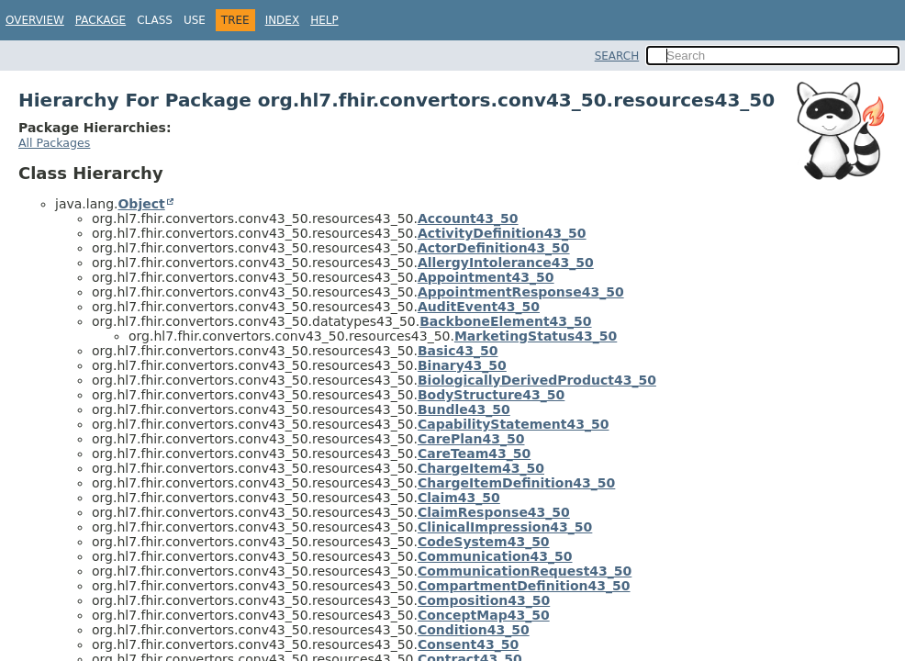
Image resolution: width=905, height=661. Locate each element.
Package (100, 20)
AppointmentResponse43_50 (521, 292)
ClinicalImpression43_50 (505, 527)
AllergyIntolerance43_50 (506, 262)
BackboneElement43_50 (505, 321)
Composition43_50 (484, 600)
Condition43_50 (474, 629)
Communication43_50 (495, 556)
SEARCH (617, 56)
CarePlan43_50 (471, 438)
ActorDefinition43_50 (494, 248)
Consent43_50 (468, 644)
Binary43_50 (462, 365)
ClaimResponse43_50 (494, 512)
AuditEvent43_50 (479, 306)
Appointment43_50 (486, 277)
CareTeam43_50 (474, 453)
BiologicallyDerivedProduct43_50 (537, 380)
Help (324, 20)
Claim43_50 (459, 497)
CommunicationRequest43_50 (524, 571)
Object (140, 203)
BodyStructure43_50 (491, 394)
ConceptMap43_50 (484, 615)
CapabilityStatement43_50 (513, 424)
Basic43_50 (458, 350)
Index (282, 20)
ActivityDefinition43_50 (502, 233)
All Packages (54, 143)
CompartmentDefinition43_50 (524, 585)
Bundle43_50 (464, 409)
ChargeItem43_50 (481, 468)
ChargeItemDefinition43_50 (516, 483)
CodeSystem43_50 (484, 541)
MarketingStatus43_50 (535, 336)
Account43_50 (468, 218)
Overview (35, 20)
